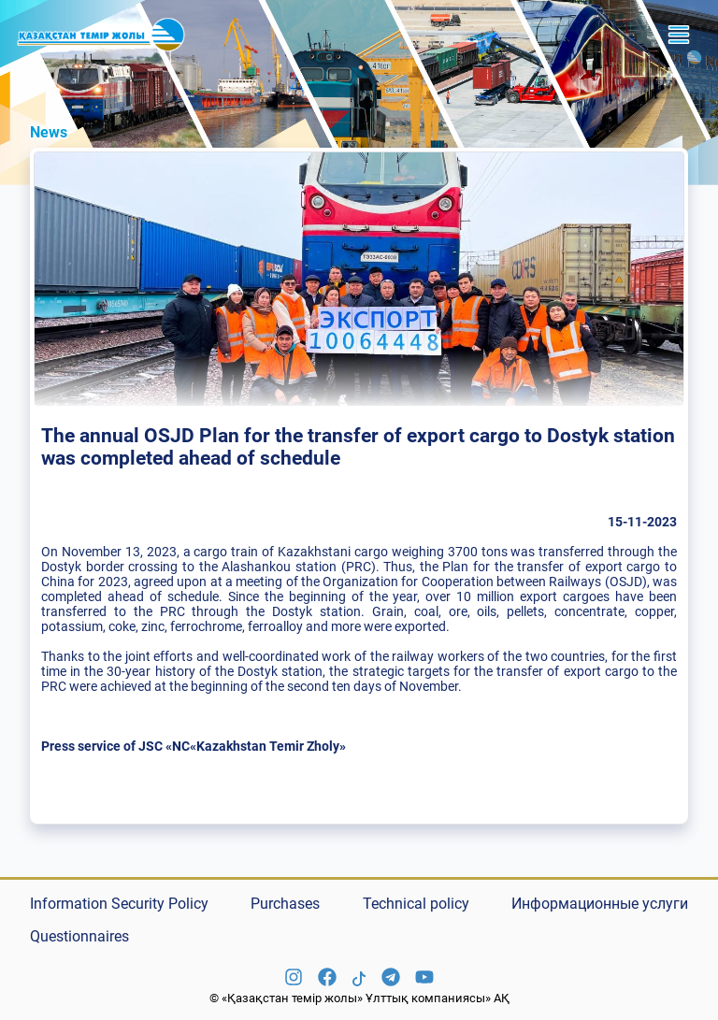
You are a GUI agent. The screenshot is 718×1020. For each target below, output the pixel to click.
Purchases (285, 903)
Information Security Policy (119, 903)
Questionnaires (79, 936)
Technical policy (416, 903)
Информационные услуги (599, 903)
